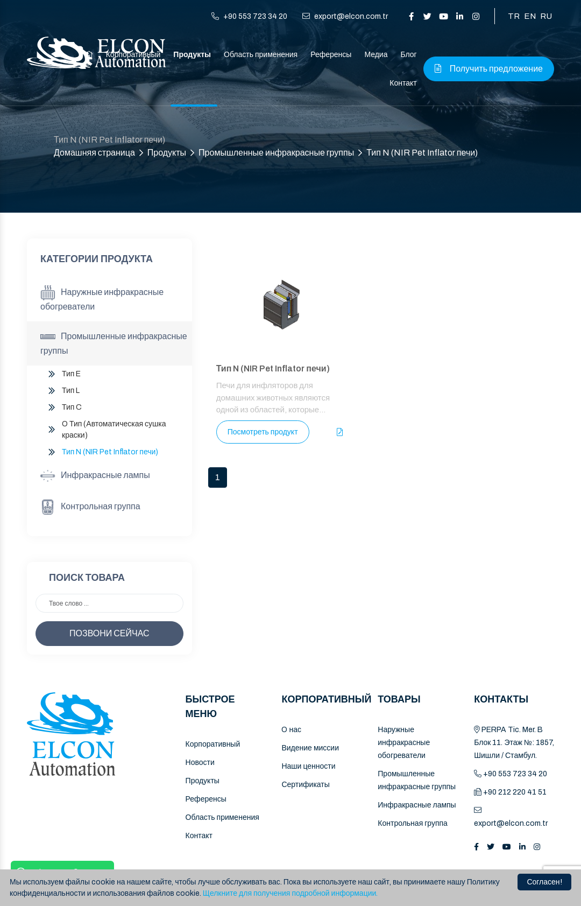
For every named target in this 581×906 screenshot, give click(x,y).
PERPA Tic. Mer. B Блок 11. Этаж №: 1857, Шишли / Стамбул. (514, 743)
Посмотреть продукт (263, 432)
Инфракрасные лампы (95, 475)
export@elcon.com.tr (345, 16)
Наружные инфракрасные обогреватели (102, 298)
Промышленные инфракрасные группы (276, 152)
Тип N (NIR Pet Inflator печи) (422, 152)
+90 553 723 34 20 (249, 16)
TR (514, 16)
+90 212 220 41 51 (510, 792)
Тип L (71, 391)
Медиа (375, 55)
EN (530, 16)
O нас (291, 730)
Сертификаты (305, 785)
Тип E (71, 374)
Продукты (192, 55)
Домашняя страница (94, 152)
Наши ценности (308, 766)
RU (546, 16)
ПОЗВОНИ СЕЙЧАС (109, 633)
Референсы (330, 55)
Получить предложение (489, 68)
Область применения (260, 55)
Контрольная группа (90, 507)
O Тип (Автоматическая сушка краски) (114, 429)
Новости (200, 762)
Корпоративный (213, 744)
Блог (408, 55)
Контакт (402, 83)
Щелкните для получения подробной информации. (290, 893)
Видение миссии (310, 748)
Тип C (72, 407)
